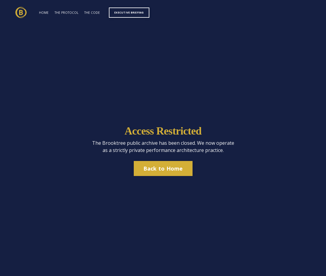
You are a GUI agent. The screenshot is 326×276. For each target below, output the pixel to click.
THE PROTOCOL (66, 13)
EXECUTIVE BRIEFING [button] (129, 12)
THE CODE (92, 13)
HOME (44, 13)
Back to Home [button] (163, 168)
